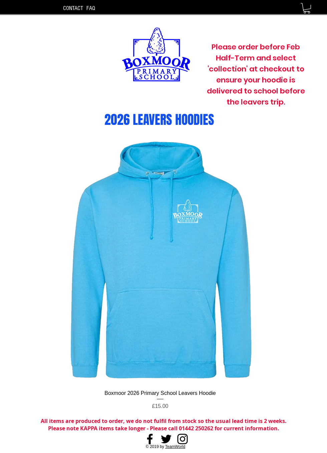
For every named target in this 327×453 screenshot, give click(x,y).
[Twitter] (166, 439)
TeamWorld (175, 446)
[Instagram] (183, 439)
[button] (307, 8)
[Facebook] (150, 439)
